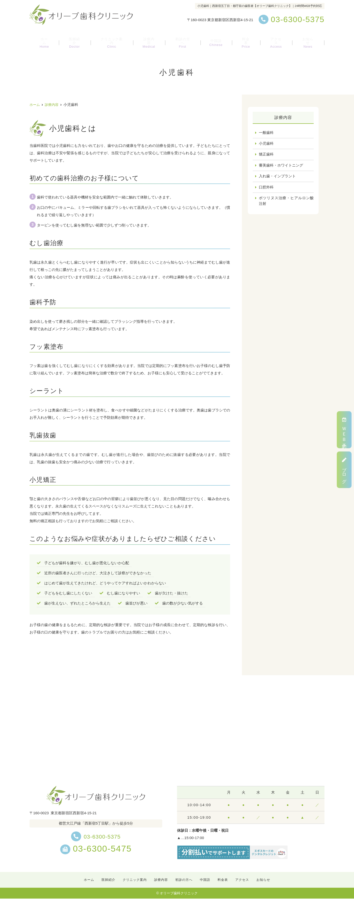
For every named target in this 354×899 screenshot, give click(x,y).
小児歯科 (266, 144)
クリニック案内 (113, 40)
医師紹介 (75, 40)
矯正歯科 (266, 155)
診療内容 (151, 40)
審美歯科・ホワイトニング (281, 166)
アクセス (274, 40)
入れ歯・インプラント (277, 177)
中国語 (217, 40)
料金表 (245, 40)
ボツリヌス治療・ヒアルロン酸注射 (286, 202)
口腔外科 (266, 188)
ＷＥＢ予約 (344, 429)
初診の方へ (185, 40)
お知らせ (305, 40)
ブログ (344, 470)
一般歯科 (266, 133)
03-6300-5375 (96, 836)
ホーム (46, 40)
